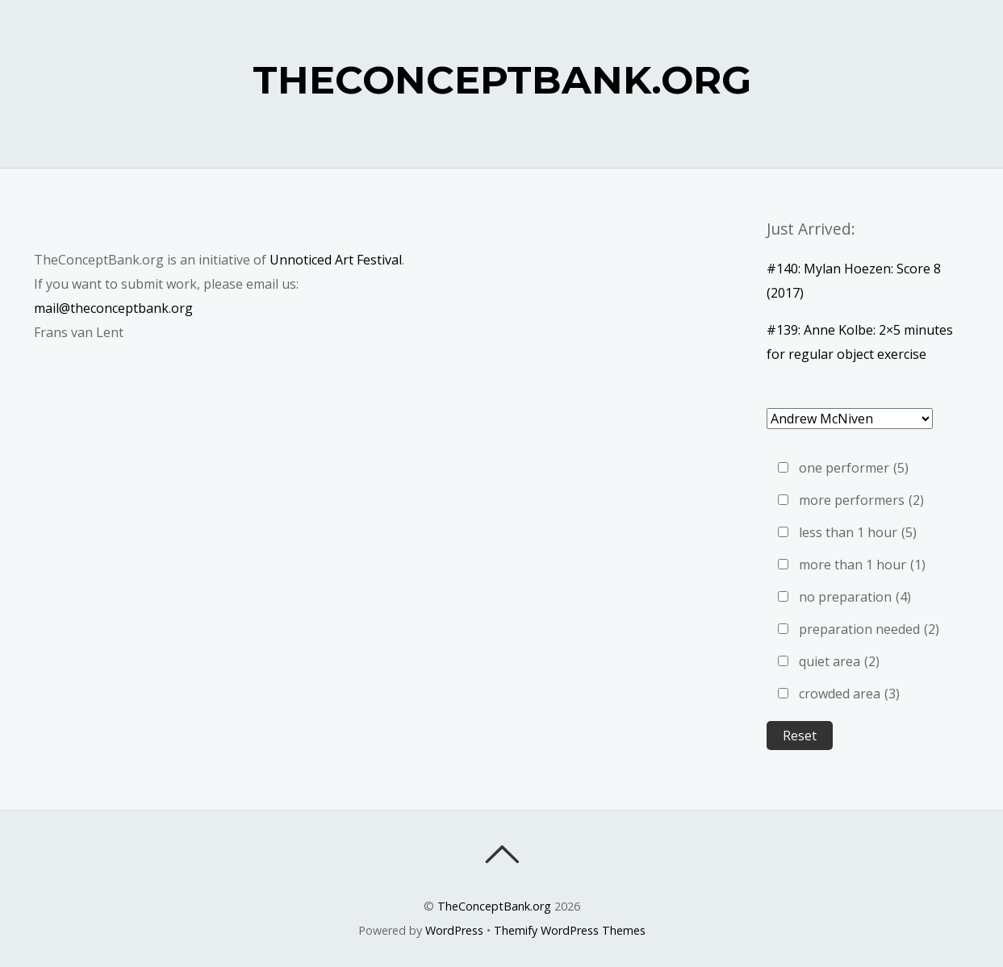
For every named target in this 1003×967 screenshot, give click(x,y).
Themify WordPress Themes (570, 930)
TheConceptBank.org (494, 906)
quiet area (839, 661)
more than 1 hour (862, 564)
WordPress (454, 930)
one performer (854, 468)
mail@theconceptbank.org (113, 308)
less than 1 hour (858, 532)
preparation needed (869, 629)
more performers (861, 500)
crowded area (849, 693)
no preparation (855, 597)
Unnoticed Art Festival (336, 260)
